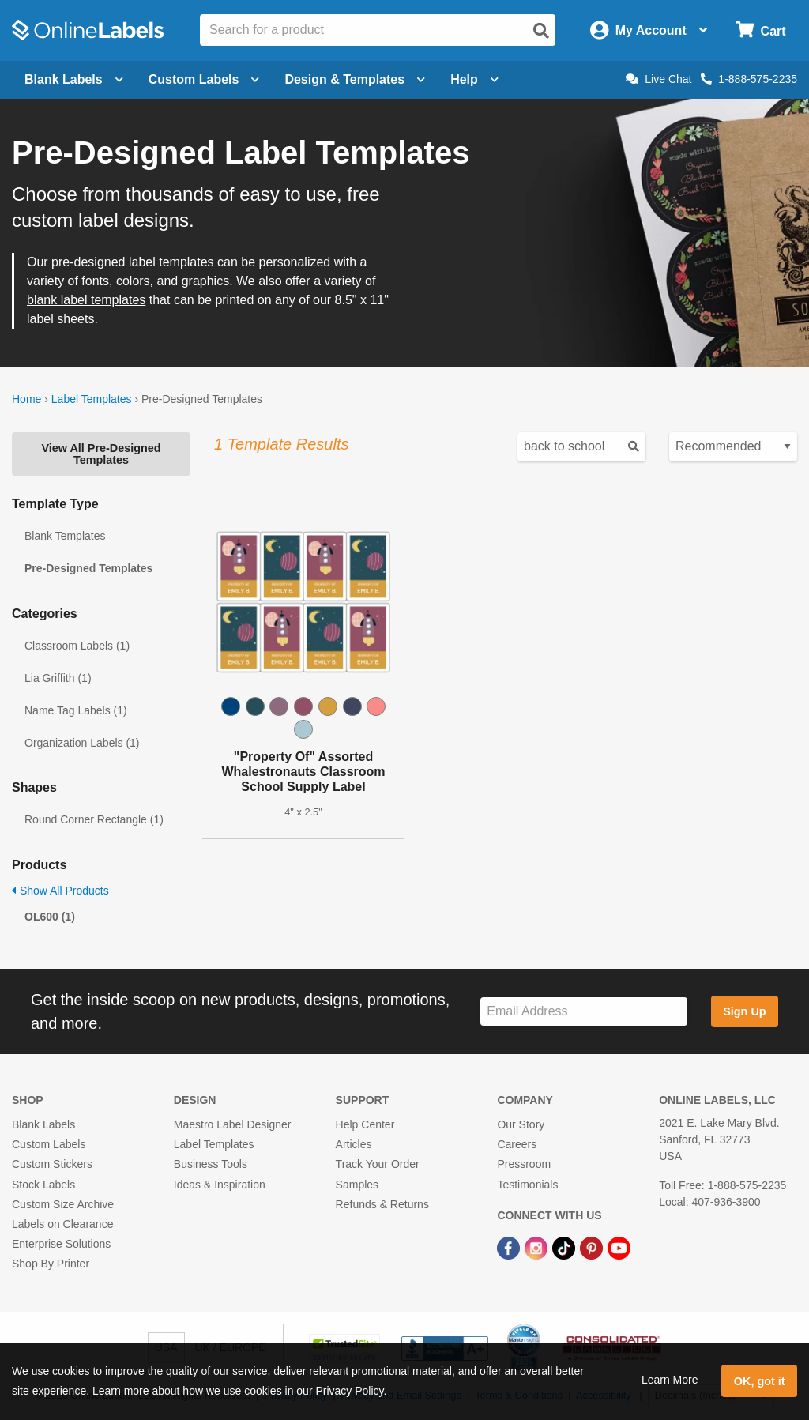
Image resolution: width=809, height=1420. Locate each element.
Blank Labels (43, 1124)
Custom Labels (48, 1144)
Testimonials (527, 1184)
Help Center (365, 1124)
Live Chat (658, 79)
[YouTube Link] (619, 1247)
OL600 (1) (49, 916)
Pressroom (524, 1164)
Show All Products (60, 890)
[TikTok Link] (565, 1247)
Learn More (670, 1379)
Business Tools (210, 1164)
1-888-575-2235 (749, 79)
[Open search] (541, 31)
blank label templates (86, 300)
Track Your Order (378, 1164)
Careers (516, 1144)
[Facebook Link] (510, 1247)
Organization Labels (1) (82, 742)
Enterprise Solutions (61, 1243)
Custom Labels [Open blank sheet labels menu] (204, 79)
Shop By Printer (50, 1263)
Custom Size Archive (63, 1204)
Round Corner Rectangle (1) (94, 819)
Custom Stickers (52, 1164)
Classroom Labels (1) (77, 645)
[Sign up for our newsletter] (583, 1011)
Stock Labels (43, 1184)
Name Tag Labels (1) (75, 710)
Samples (357, 1184)
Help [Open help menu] (474, 79)
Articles (354, 1144)
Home (26, 399)
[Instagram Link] (538, 1247)
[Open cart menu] (760, 30)
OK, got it (759, 1381)
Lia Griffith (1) (58, 678)
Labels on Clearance (62, 1224)
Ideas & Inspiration (219, 1184)
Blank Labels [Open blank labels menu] (73, 79)
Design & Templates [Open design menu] (354, 79)
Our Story (520, 1124)
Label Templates (91, 399)
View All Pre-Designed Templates (100, 453)
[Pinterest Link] (593, 1247)
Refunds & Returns (382, 1204)
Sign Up (744, 1011)
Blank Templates (64, 535)
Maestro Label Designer (233, 1124)
